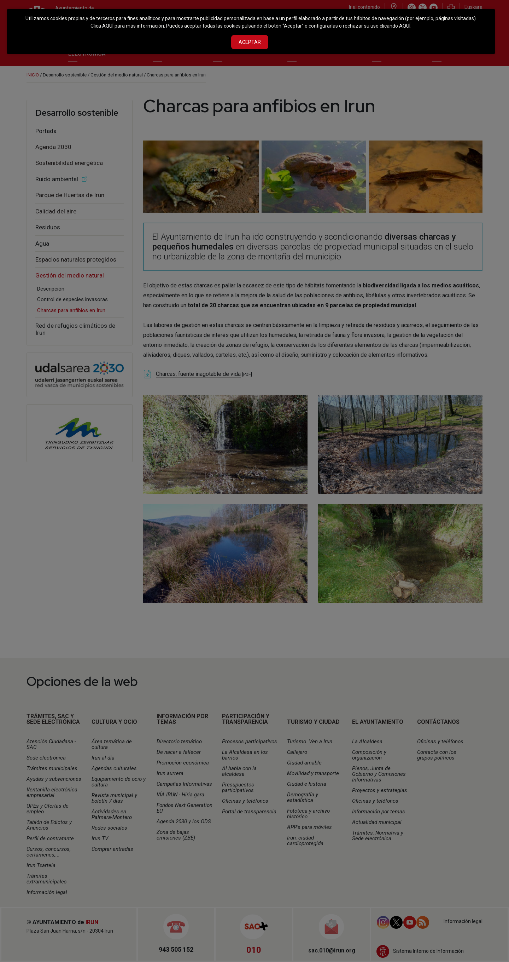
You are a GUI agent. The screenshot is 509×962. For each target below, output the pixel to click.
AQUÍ (107, 26)
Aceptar (250, 42)
